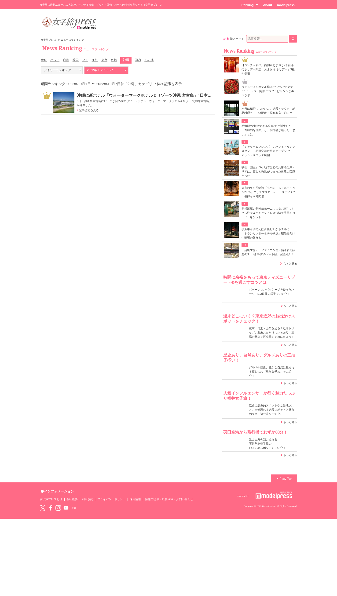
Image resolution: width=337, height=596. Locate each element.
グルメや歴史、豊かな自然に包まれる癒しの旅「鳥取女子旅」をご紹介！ (271, 371)
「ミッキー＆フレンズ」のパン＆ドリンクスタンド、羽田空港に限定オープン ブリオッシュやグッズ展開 (268, 151)
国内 (138, 60)
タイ (85, 60)
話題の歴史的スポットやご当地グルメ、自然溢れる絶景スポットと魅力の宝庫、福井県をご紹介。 (271, 410)
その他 (149, 60)
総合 (44, 60)
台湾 (66, 60)
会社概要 (72, 499)
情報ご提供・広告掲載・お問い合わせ (169, 499)
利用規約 (87, 499)
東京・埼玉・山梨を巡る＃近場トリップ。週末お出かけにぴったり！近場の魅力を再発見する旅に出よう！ (271, 332)
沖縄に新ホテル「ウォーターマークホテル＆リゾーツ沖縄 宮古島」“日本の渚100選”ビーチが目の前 (166, 95)
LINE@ (74, 508)
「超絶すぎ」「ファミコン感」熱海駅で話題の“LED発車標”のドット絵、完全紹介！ (268, 252)
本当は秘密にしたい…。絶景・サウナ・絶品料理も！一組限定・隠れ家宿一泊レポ (268, 111)
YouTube (66, 508)
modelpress (286, 5)
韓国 (76, 60)
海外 (95, 60)
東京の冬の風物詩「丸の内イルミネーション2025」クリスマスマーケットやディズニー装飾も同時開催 (269, 192)
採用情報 (135, 499)
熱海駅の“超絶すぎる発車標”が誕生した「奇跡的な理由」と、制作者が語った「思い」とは (268, 130)
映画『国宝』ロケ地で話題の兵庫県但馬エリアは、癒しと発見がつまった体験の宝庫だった (268, 171)
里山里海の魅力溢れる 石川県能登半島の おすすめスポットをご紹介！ (267, 443)
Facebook (50, 508)
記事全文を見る (89, 110)
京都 (114, 60)
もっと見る (290, 263)
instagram (58, 508)
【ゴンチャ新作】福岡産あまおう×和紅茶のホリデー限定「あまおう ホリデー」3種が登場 (268, 69)
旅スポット (237, 38)
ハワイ (54, 60)
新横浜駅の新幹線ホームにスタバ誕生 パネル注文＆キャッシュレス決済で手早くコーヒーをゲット (268, 213)
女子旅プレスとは (51, 499)
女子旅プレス (48, 39)
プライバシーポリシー (111, 499)
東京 (104, 60)
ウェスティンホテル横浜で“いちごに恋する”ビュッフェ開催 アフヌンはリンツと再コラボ (268, 91)
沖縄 (126, 60)
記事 (226, 38)
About (267, 5)
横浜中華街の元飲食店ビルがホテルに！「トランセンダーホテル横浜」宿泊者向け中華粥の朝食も (268, 233)
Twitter (42, 508)
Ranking (249, 5)
